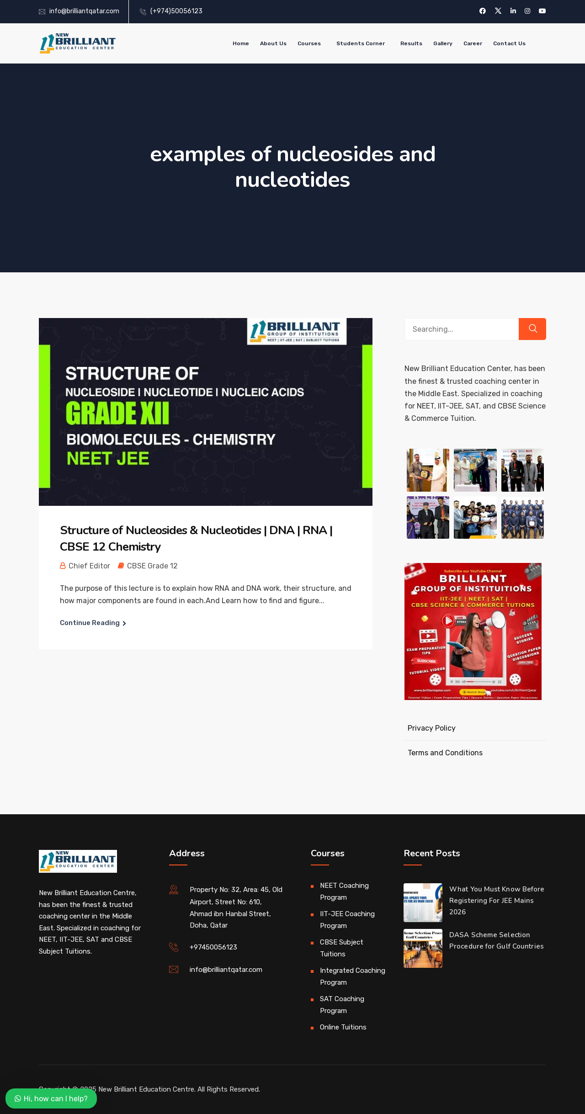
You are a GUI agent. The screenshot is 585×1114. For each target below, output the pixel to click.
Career (472, 43)
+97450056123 (213, 947)
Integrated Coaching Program (352, 976)
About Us (273, 43)
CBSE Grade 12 (152, 566)
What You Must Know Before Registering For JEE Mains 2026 (497, 901)
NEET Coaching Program (344, 891)
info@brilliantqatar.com (84, 11)
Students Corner (360, 43)
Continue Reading (90, 623)
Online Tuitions (343, 1027)
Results (411, 43)
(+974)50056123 (176, 11)
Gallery (442, 43)
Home (241, 43)
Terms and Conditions (445, 752)
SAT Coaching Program (342, 1005)
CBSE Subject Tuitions (341, 948)
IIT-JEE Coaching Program (347, 920)
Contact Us (509, 43)
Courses (309, 43)
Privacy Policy (432, 728)
